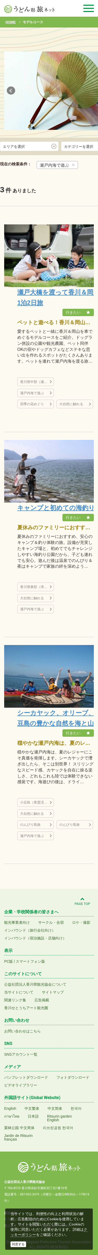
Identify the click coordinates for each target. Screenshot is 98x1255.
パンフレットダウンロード (26, 1077)
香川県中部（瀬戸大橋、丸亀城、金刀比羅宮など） (37, 382)
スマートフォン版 (30, 961)
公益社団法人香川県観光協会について (35, 984)
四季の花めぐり (32, 404)
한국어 (76, 1108)
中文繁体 (32, 1108)
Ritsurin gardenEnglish (59, 1118)
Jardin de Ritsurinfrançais (18, 1137)
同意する (18, 1244)
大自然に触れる (71, 404)
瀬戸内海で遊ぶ (32, 393)
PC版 (8, 961)
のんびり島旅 (30, 825)
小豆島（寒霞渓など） (37, 802)
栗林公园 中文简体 (19, 1128)
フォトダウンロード (72, 1077)
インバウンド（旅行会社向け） (29, 930)
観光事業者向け (17, 922)
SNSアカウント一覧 (20, 1054)
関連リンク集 (15, 1000)
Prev (11, 90)
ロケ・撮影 (81, 922)
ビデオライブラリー (20, 1085)
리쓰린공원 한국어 (58, 1128)
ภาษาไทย (11, 1116)
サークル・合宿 (51, 922)
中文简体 (55, 1108)
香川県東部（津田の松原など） (37, 587)
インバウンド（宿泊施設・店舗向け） (35, 938)
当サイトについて (18, 992)
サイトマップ (53, 992)
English (10, 1108)
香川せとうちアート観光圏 (26, 1008)
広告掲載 (41, 1000)
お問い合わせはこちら (22, 1031)
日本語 (33, 1116)
